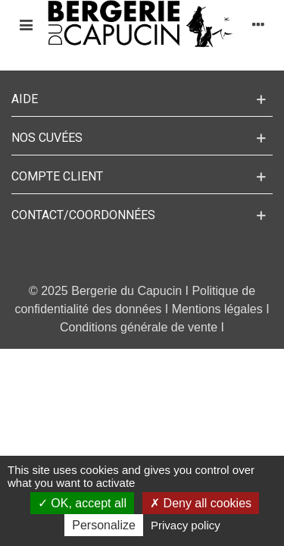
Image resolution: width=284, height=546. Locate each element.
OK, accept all (82, 503)
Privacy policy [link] (185, 525)
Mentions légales (217, 309)
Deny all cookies (200, 503)
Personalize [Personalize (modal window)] (104, 525)
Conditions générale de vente (138, 327)
